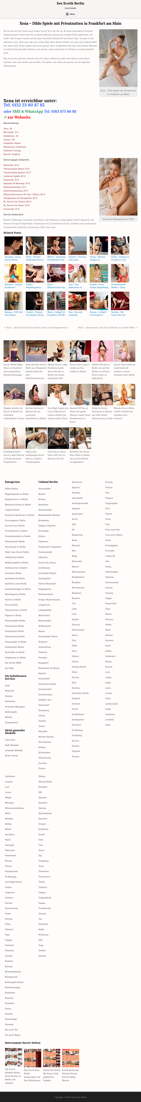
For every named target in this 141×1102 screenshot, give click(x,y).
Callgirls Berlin (12, 510)
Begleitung (77, 535)
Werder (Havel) (46, 737)
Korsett (108, 667)
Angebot (76, 508)
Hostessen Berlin (13, 573)
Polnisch (9, 929)
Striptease (43, 829)
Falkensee (43, 541)
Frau (107, 524)
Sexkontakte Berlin (14, 647)
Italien (108, 651)
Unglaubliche (44, 897)
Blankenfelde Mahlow (49, 515)
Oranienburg (44, 647)
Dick (74, 640)
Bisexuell (9, 691)
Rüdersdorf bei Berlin (49, 668)
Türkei (41, 882)
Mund (8, 829)
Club (74, 614)
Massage (9, 803)
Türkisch (42, 887)
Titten (41, 850)
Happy (108, 598)
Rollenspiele (11, 712)
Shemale (9, 1024)
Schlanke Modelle (14, 750)
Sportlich (42, 818)
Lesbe (108, 709)
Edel (74, 682)
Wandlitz (43, 731)
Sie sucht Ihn (11, 1029)
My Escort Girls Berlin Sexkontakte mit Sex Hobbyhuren (32, 1075)
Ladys (108, 682)
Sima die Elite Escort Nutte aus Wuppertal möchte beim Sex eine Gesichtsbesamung (36, 371)
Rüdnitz (42, 673)
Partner (9, 903)
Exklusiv (76, 751)
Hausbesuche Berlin (15, 541)
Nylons (8, 866)
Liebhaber (10, 776)
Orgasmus (10, 892)
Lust (7, 787)
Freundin (109, 550)
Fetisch (108, 487)
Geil (107, 561)
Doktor (75, 661)
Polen (8, 924)
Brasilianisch (78, 577)
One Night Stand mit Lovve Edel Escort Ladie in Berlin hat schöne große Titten (58, 413)
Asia (74, 524)
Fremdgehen (111, 545)
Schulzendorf (44, 689)
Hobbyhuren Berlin (14, 557)
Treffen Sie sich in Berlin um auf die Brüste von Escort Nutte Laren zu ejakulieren (101, 371)
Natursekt (10, 850)
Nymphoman (11, 871)
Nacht (8, 839)
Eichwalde (43, 531)
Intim (108, 645)
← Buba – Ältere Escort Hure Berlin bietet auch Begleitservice (36, 327)
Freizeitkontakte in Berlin (17, 536)
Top (40, 855)
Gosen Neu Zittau (47, 562)
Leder (108, 698)
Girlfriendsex (111, 572)
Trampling (43, 861)
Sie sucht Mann (13, 1035)
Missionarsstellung (14, 808)
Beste (74, 540)
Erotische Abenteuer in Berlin (19, 515)
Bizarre (75, 566)
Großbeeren (44, 568)
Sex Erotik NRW (13, 663)
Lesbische (110, 714)
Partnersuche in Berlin (16, 610)
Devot (75, 635)
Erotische (76, 725)
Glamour (109, 577)
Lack (107, 672)
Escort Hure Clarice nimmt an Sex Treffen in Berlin (79, 368)
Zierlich (42, 950)
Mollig (8, 824)
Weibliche (43, 924)
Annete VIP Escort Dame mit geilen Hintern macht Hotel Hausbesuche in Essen (80, 415)
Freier (108, 540)
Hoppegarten (44, 589)
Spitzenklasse (45, 813)
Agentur (76, 487)
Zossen (41, 768)
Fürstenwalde (45, 552)
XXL (40, 940)
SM (40, 792)
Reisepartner (11, 977)
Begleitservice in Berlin (16, 499)
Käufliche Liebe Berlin (16, 583)
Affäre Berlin (11, 488)
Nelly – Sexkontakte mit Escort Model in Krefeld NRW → (107, 327)
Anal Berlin (77, 498)
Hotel (108, 630)
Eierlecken (10, 701)
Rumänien (10, 992)
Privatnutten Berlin (14, 626)
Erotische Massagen (15, 706)
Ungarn (42, 892)
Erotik (75, 709)
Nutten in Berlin (13, 599)
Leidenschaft (111, 704)
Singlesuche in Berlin (15, 657)
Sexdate (9, 1014)
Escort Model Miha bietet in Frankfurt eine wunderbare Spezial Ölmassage (13, 370)
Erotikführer (78, 714)
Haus (107, 609)
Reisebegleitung (13, 971)
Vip (40, 919)
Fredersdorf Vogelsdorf (49, 547)
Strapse (42, 824)
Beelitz (41, 494)
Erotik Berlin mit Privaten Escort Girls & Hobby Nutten (70, 1075)
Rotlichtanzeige (12, 987)
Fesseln (109, 482)
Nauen (41, 631)
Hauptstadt (110, 603)
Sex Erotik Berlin (70, 3)
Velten (41, 726)
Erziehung (77, 735)
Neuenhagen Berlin (48, 636)
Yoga (40, 945)
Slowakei (42, 787)
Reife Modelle (12, 745)
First (107, 508)
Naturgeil (9, 845)
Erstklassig (77, 730)
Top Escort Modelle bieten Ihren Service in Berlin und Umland (13, 1076)
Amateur (76, 492)
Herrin (108, 614)
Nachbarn (10, 834)
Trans (41, 866)
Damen (75, 619)
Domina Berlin (79, 667)
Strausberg (43, 710)
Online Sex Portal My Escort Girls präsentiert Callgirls (51, 1075)
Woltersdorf (44, 752)
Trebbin (42, 721)
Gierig (108, 566)
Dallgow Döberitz (46, 525)
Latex (108, 688)
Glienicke (43, 557)
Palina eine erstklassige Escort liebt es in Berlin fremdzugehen (35, 457)
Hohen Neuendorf (47, 583)
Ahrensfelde (44, 488)
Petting (8, 919)
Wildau (42, 747)
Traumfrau (43, 871)
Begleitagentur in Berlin (17, 494)
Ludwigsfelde (45, 610)
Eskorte (75, 746)
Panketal (42, 652)
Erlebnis (76, 704)
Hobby (108, 624)
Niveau (8, 861)
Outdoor (9, 897)
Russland (9, 1003)
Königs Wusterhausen (49, 599)
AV (73, 529)
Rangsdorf (43, 663)
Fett (107, 492)
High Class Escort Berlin (17, 552)
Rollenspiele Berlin (14, 982)
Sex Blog (9, 668)
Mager (8, 797)
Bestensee (43, 504)
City (74, 603)
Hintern (109, 619)
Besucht (76, 545)
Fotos (108, 519)
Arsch (75, 519)
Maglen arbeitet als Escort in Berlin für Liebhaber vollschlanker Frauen (14, 413)
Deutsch (76, 624)
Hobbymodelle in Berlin (16, 562)
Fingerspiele (111, 503)
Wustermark (44, 758)
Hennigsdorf (44, 578)
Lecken (108, 693)
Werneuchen (44, 742)
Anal (7, 685)
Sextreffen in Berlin (15, 652)
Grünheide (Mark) (47, 573)
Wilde (41, 929)
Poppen (8, 940)
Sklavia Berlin (45, 782)
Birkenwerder (45, 510)
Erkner (41, 536)
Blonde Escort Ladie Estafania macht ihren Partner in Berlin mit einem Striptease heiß (57, 371)
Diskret (75, 656)
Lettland (109, 719)
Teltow (41, 715)
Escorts (75, 741)
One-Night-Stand (13, 882)
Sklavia (8, 717)
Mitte (8, 813)
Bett (74, 550)
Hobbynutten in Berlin (16, 568)
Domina (9, 696)
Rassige (8, 966)
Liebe (108, 725)
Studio (41, 834)
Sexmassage (11, 1019)
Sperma (42, 808)
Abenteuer (77, 482)
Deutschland (78, 630)
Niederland (10, 855)
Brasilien (76, 582)
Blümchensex (78, 572)
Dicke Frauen (11, 755)
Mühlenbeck (44, 626)
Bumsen (76, 598)
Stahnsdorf (44, 705)
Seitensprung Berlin (15, 636)
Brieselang (43, 520)
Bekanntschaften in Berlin (18, 504)
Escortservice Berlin (15, 525)
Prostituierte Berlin (14, 631)
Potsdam (42, 657)
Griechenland (112, 582)
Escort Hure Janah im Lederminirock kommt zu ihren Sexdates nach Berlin (124, 370)
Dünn (74, 672)
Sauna (8, 1008)
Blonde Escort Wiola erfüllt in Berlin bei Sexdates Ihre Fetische (124, 413)
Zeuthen (42, 763)
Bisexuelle (77, 561)
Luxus (8, 792)
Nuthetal (42, 642)
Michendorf (44, 615)
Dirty (74, 651)
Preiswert (10, 945)
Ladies (108, 677)
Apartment (77, 514)
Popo (7, 934)
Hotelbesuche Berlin (15, 578)
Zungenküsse (11, 722)
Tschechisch (44, 876)
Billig (74, 556)
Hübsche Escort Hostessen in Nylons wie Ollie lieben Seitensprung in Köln (102, 413)
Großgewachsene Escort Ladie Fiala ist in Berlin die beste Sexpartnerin (14, 457)
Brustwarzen (78, 587)
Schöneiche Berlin (47, 684)
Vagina (41, 903)
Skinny (42, 776)
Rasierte (9, 961)
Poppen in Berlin (13, 615)
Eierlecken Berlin (80, 693)
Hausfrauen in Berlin (15, 547)
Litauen (9, 782)
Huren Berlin (11, 605)
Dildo (74, 645)
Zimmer (42, 956)
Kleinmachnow (45, 594)
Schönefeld (44, 678)
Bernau (42, 499)
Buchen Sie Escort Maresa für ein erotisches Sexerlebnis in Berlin (36, 413)
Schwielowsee (45, 694)
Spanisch (42, 803)
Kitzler (108, 661)
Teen (40, 839)
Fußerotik (110, 556)
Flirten (108, 514)
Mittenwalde (44, 620)
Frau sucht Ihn (112, 529)
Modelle (9, 818)
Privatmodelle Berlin (15, 620)
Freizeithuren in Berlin (16, 531)
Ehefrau (76, 688)
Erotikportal (78, 719)
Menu (72, 14)
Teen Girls (10, 740)
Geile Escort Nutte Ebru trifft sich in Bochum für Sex (57, 455)
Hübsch (109, 635)
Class (74, 609)
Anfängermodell (80, 503)
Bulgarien (76, 593)
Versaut (42, 913)
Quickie (8, 956)
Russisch (9, 998)
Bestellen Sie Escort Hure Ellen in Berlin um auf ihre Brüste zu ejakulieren (80, 457)
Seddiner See (44, 700)
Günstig (109, 593)
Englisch (76, 698)
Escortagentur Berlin (15, 520)
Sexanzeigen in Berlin (16, 642)
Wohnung (43, 934)
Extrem (75, 756)
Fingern (109, 498)
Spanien (42, 797)
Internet (109, 640)
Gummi (109, 587)
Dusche (75, 677)
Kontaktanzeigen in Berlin (18, 589)
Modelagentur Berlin (15, 594)
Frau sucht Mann (113, 535)
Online (8, 887)
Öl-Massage (11, 876)
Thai (40, 845)
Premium (9, 950)
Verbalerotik (44, 908)
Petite (8, 913)
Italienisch (110, 656)
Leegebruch (44, 605)
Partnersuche (11, 908)
